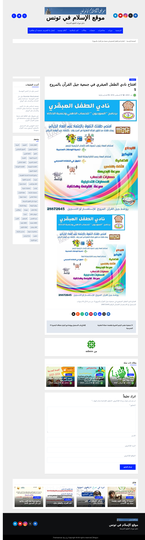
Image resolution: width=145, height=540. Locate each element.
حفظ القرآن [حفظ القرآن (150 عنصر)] (19, 192)
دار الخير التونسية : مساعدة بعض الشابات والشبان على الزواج (25, 98)
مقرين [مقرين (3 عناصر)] (32, 236)
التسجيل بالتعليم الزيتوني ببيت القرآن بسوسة (26, 128)
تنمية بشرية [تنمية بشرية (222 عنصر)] (20, 184)
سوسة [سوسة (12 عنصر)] (23, 210)
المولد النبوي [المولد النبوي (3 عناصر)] (30, 171)
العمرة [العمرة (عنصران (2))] (21, 158)
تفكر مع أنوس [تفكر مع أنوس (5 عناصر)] (30, 184)
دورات (107, 30)
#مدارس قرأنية (100, 95)
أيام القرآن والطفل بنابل (59, 503)
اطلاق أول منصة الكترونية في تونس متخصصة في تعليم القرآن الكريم (25, 118)
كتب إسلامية (71, 30)
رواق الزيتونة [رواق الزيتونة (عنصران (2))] (30, 205)
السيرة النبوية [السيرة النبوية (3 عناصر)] (30, 158)
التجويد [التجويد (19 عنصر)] (22, 145)
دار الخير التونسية (22, 91)
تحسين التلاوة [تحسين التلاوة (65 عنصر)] (23, 179)
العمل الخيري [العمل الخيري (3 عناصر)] (30, 162)
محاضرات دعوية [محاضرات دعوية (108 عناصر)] (29, 231)
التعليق (130, 404)
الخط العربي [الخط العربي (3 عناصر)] (24, 153)
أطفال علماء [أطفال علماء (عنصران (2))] (30, 145)
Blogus (92, 537)
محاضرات (98, 30)
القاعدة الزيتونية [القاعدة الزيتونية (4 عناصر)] (29, 166)
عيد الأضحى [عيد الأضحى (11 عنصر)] (31, 218)
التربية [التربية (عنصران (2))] (14, 145)
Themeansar (55, 537)
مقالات (81, 30)
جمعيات (89, 30)
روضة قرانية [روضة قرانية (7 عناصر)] (20, 205)
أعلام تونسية (59, 30)
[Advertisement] (72, 60)
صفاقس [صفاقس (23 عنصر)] (15, 210)
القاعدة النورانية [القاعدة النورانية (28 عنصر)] (17, 166)
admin (125, 95)
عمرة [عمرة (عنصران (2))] (22, 214)
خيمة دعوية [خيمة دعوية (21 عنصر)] (20, 197)
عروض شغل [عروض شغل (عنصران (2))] (30, 214)
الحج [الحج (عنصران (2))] (32, 153)
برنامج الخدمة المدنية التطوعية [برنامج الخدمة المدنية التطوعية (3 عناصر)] (25, 175)
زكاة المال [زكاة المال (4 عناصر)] (31, 210)
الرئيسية (116, 30)
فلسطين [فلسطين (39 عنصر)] (21, 218)
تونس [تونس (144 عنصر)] (32, 188)
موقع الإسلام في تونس (72, 18)
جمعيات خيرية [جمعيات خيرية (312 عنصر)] (23, 188)
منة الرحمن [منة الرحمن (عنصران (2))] (24, 236)
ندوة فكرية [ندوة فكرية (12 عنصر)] (31, 240)
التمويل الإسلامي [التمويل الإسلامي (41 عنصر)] (17, 149)
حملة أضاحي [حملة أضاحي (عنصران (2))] (30, 197)
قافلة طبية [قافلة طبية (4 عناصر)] (21, 223)
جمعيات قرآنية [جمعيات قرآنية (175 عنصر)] (30, 192)
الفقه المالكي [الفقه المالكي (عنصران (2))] (19, 162)
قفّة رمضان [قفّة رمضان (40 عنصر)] (31, 227)
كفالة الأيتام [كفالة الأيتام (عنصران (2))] (21, 227)
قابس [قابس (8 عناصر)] (14, 218)
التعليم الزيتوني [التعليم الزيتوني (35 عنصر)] (30, 149)
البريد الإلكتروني (127, 445)
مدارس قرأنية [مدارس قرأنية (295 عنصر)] (17, 231)
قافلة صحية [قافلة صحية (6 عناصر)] (30, 223)
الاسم (131, 435)
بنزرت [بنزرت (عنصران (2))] (32, 179)
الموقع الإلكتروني (127, 455)
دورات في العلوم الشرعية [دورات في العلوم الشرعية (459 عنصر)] (27, 201)
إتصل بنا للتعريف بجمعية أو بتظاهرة (39, 30)
